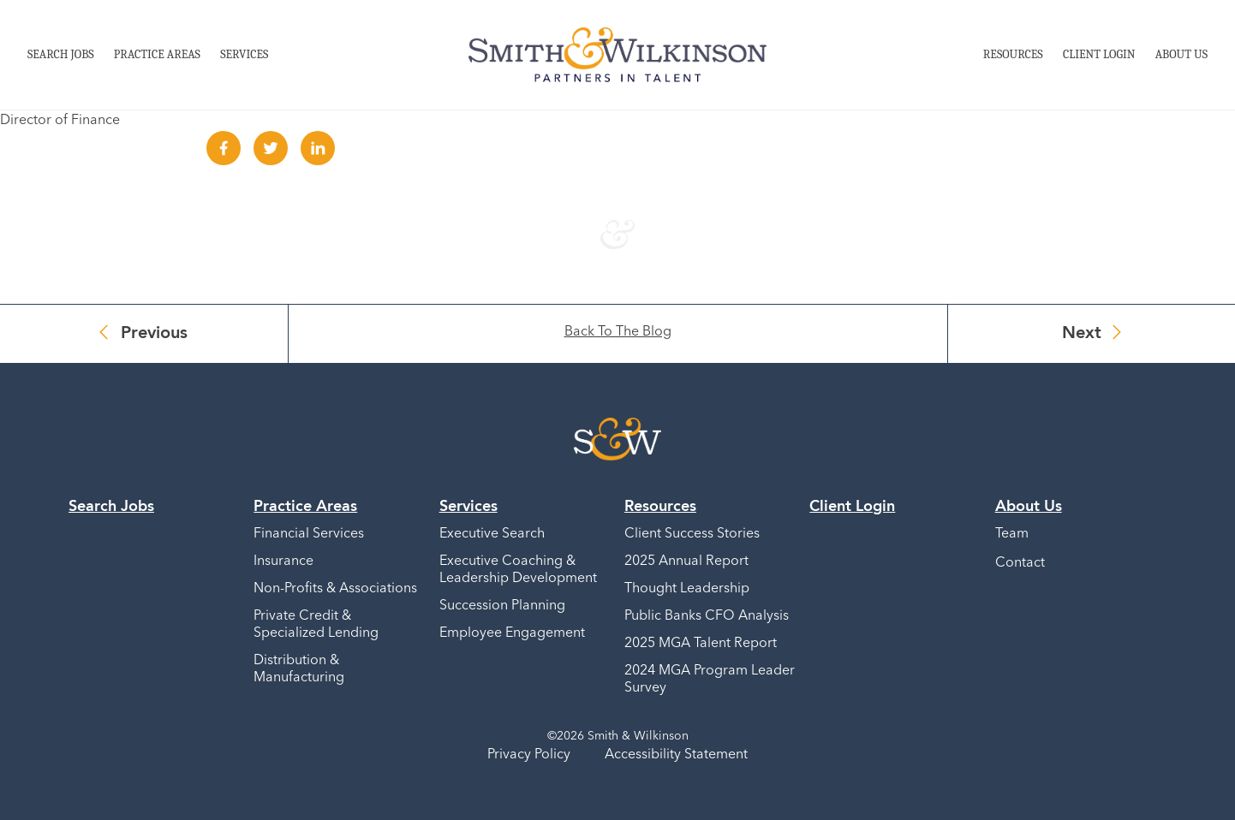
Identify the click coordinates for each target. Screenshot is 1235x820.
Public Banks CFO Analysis (706, 616)
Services (244, 54)
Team (1012, 534)
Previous (154, 333)
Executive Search (492, 534)
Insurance (283, 561)
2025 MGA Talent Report (700, 644)
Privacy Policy (528, 755)
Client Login (1099, 54)
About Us (1181, 54)
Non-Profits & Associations (335, 589)
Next (1081, 333)
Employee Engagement (512, 633)
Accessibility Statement (676, 755)
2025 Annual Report (686, 561)
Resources (1013, 54)
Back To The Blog (617, 332)
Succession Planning (502, 606)
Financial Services (309, 534)
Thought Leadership (686, 589)
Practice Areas (157, 54)
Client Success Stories (692, 534)
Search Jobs (60, 54)
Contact (1020, 563)
